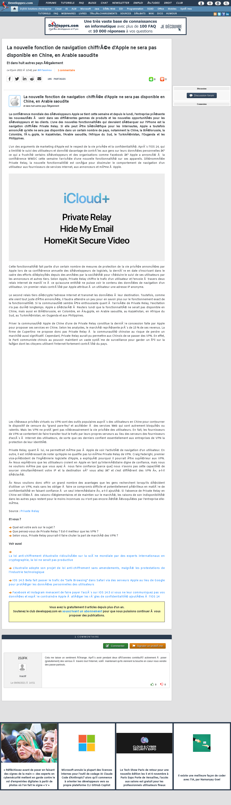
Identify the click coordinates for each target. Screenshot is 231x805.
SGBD (150, 9)
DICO (160, 13)
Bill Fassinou (44, 70)
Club (179, 3)
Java (97, 9)
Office (161, 9)
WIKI (151, 13)
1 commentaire (66, 70)
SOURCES (125, 13)
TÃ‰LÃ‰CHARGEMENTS (103, 13)
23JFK (22, 658)
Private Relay (29, 511)
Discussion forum (201, 95)
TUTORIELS (44, 13)
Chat (104, 3)
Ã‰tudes (153, 3)
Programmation (135, 9)
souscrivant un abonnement (82, 611)
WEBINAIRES (68, 13)
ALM (74, 9)
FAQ (81, 3)
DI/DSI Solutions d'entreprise (35, 9)
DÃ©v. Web (109, 9)
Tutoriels (67, 3)
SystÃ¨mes (186, 9)
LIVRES (83, 13)
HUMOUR (171, 13)
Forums (51, 3)
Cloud (58, 9)
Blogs (92, 3)
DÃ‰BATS (139, 13)
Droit (168, 3)
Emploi (138, 3)
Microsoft (85, 9)
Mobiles (172, 9)
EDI (121, 9)
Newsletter (120, 3)
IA (66, 9)
